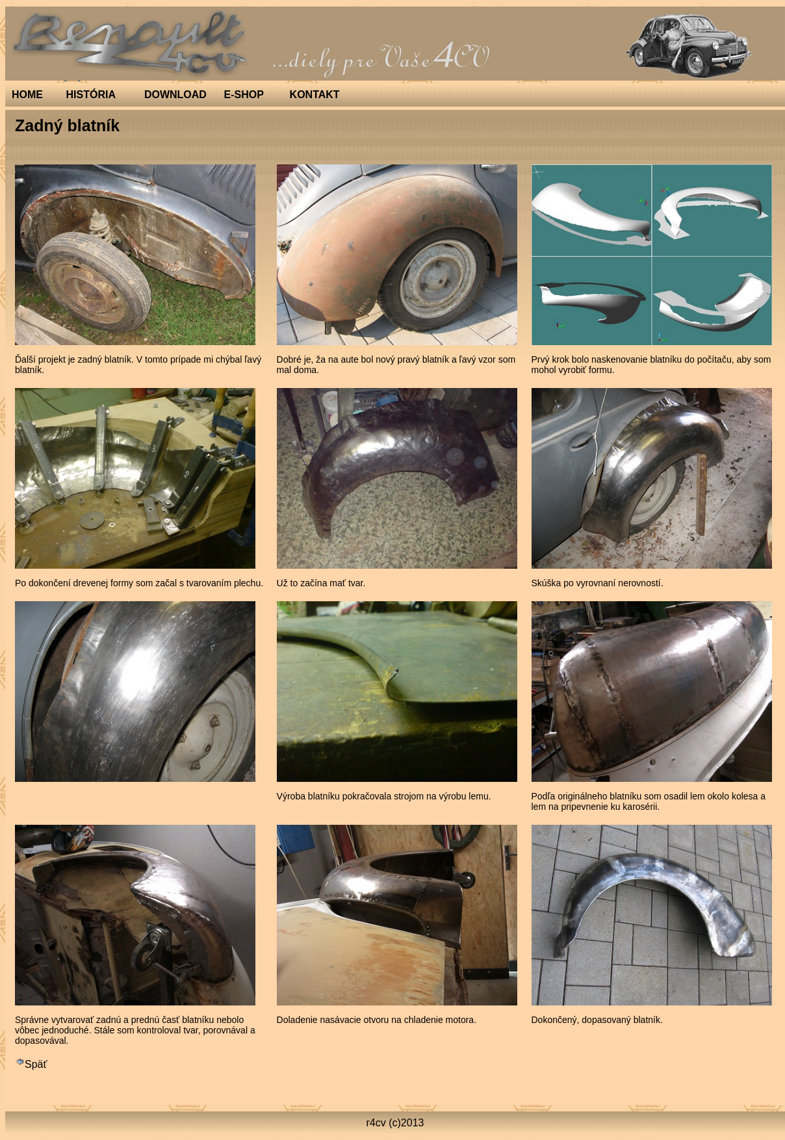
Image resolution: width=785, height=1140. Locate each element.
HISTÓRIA (91, 94)
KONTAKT (315, 94)
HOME (27, 94)
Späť (31, 1064)
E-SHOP (244, 94)
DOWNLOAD (175, 94)
